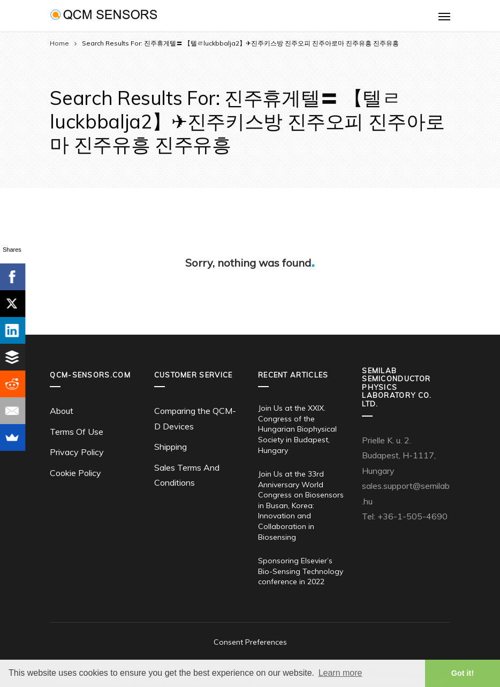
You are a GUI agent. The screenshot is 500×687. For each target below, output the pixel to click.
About (61, 410)
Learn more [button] (340, 672)
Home (59, 43)
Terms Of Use (76, 431)
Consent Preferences (250, 642)
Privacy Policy (77, 452)
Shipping (170, 446)
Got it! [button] (462, 673)
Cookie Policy (75, 472)
